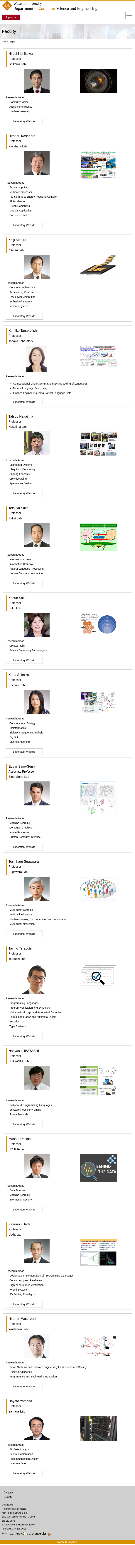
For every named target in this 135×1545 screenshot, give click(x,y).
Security (8, 1497)
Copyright (8, 1492)
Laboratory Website (24, 121)
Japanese (11, 17)
